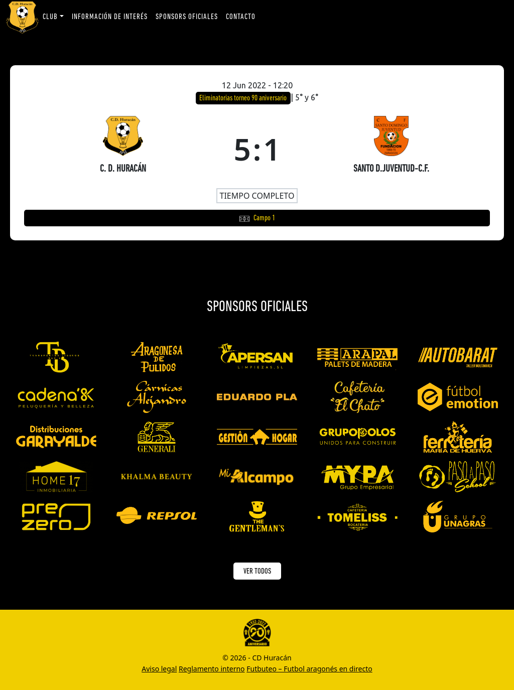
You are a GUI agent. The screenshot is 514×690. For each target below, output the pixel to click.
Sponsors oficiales (187, 17)
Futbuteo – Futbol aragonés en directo (309, 668)
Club (50, 17)
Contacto (240, 17)
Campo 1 (264, 218)
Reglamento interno (212, 668)
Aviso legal (159, 668)
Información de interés (110, 17)
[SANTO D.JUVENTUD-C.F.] (391, 149)
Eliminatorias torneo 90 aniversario (243, 98)
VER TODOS (257, 572)
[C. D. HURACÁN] (122, 149)
